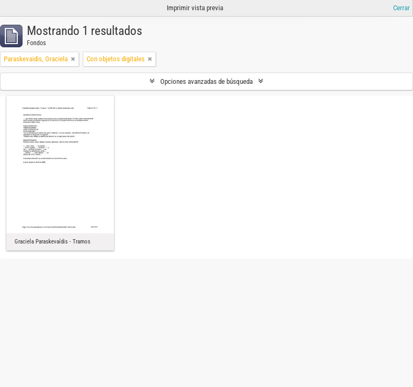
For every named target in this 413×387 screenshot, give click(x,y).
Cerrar (401, 8)
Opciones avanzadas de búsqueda (206, 81)
